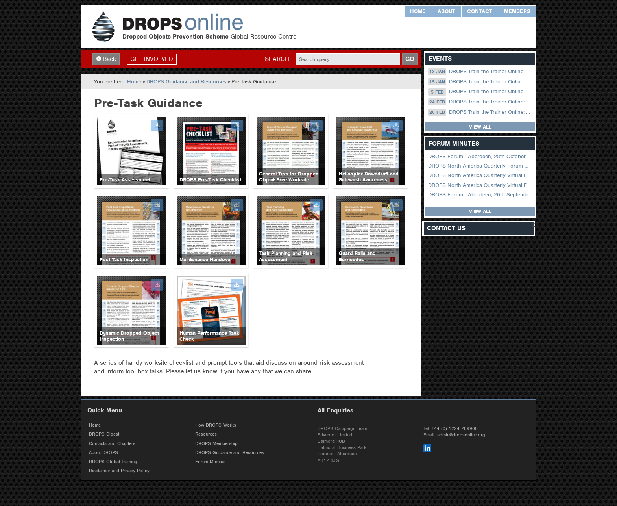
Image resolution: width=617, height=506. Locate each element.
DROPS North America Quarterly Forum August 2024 (480, 166)
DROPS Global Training (113, 461)
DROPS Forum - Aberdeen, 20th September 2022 (480, 194)
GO (409, 59)
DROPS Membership (216, 443)
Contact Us (446, 228)
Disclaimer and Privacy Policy (119, 470)
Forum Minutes (210, 461)
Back (106, 59)
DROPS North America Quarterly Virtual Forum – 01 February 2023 (480, 185)
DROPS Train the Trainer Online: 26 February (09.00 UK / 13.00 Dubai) (480, 112)
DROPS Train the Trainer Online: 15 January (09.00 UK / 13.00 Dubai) (480, 81)
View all (480, 127)
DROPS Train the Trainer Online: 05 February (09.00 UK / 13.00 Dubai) (480, 91)
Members (517, 11)
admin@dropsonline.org (461, 435)
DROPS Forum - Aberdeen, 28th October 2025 (480, 156)
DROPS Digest (104, 434)
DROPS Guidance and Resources (186, 81)
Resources (206, 434)
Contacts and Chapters (112, 443)
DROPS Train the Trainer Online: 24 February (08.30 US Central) (480, 101)
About (446, 11)
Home (418, 11)
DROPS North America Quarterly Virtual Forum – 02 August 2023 (480, 175)
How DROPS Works (215, 425)
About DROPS (103, 452)
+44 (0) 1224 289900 (455, 428)
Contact (479, 11)
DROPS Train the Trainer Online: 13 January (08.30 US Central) (480, 71)
